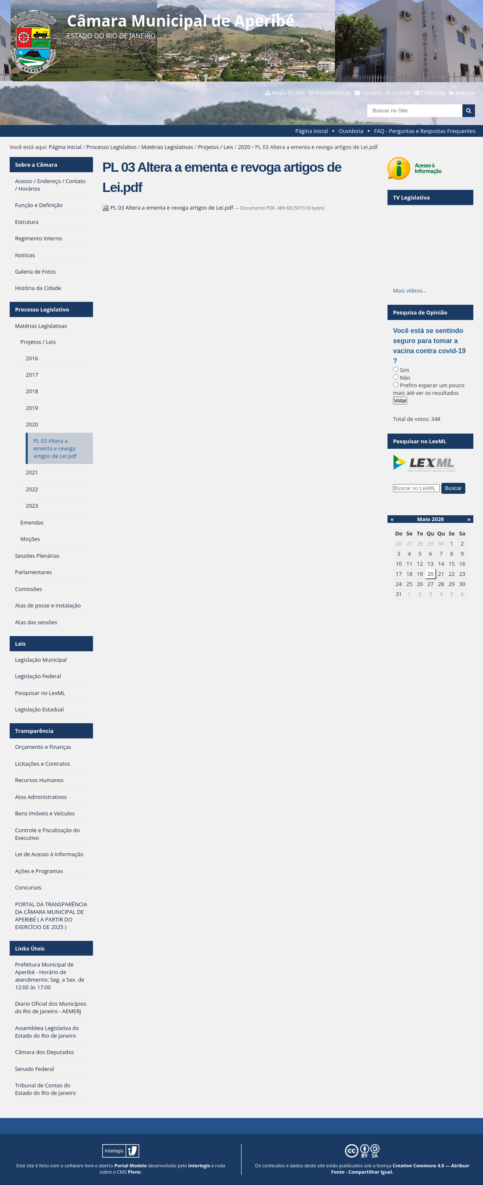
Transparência (34, 731)
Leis (20, 643)
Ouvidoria (351, 131)
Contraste (433, 92)
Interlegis (199, 1165)
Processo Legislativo (111, 147)
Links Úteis (30, 948)
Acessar (465, 92)
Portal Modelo (130, 1165)
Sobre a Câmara (36, 164)
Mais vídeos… (410, 290)
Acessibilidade (332, 92)
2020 (244, 147)
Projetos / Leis (215, 147)
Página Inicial (311, 131)
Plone (134, 1172)
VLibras (401, 92)
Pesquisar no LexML (419, 441)
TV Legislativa (411, 197)
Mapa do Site (288, 92)
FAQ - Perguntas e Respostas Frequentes (424, 131)
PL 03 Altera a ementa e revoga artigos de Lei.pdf (168, 207)
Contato (372, 92)
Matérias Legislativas (167, 147)
